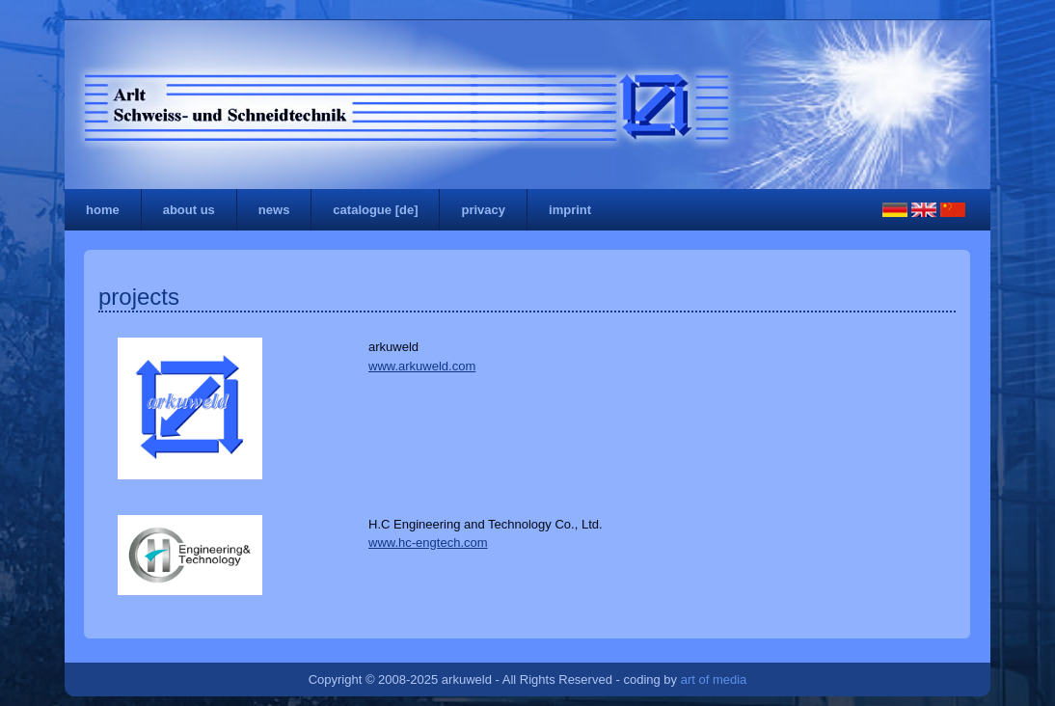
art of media (714, 679)
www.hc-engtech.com (428, 542)
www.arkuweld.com (421, 366)
